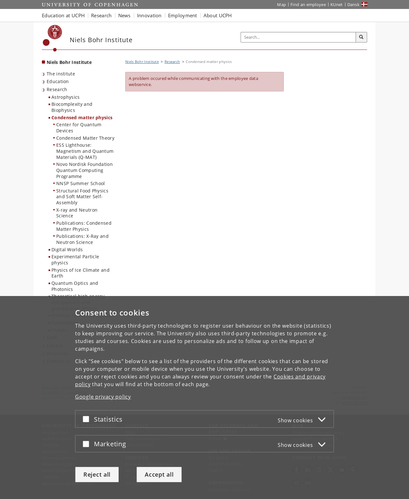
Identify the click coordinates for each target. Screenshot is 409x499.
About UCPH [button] (218, 15)
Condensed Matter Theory (85, 138)
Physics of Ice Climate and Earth (80, 273)
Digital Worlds (67, 249)
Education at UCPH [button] (63, 15)
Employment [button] (182, 15)
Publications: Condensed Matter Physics (84, 226)
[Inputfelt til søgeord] (298, 37)
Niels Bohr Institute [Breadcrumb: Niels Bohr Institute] (142, 61)
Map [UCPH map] (281, 4)
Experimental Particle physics (75, 259)
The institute (61, 74)
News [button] (124, 15)
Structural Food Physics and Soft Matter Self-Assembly (82, 197)
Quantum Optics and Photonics (74, 286)
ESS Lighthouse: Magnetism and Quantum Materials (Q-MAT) (84, 151)
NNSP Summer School (80, 183)
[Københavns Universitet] (52, 38)
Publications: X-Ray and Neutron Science (82, 239)
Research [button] (101, 15)
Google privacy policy (103, 396)
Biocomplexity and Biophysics (71, 107)
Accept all (159, 474)
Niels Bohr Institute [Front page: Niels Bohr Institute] (69, 62)
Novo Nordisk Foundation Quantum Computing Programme (84, 170)
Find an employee (308, 4)
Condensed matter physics (81, 117)
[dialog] (204, 397)
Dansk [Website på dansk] (353, 4)
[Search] (361, 37)
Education (58, 81)
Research (57, 89)
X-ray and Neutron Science (76, 213)
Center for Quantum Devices (78, 127)
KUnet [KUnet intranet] (336, 4)
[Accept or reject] (87, 419)
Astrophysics (65, 97)
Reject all (97, 474)
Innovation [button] (149, 15)
